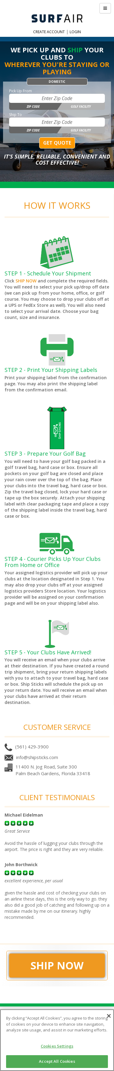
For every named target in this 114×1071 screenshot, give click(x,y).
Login (75, 31)
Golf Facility (81, 106)
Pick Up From (20, 90)
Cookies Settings (57, 1046)
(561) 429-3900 (32, 747)
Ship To (15, 114)
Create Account (49, 31)
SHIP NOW (26, 281)
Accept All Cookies (57, 1061)
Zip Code (33, 106)
